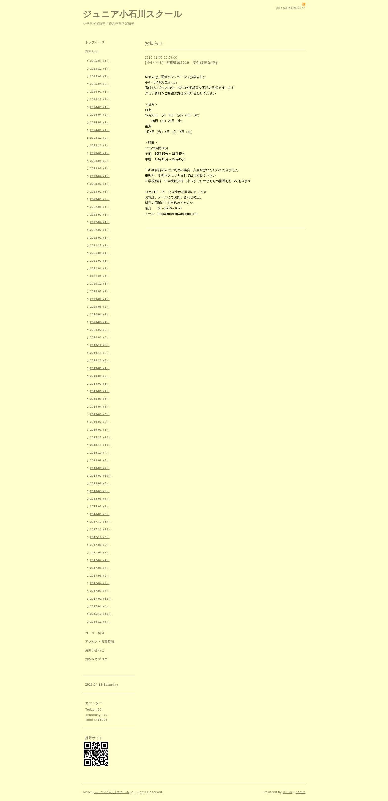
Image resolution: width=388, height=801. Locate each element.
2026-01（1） (100, 60)
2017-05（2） (100, 575)
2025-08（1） (100, 76)
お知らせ (91, 51)
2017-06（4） (100, 567)
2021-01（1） (100, 276)
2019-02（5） (100, 421)
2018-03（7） (100, 498)
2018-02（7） (100, 506)
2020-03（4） (100, 322)
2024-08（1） (100, 107)
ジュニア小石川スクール (132, 14)
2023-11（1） (100, 145)
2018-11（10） (100, 444)
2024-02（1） (100, 122)
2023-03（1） (100, 183)
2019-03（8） (100, 414)
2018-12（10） (100, 437)
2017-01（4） (100, 606)
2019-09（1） (100, 368)
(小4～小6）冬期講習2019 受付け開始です (182, 63)
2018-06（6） (100, 483)
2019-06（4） (100, 391)
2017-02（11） (100, 598)
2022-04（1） (100, 222)
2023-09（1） (100, 153)
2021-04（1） (100, 268)
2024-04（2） (100, 114)
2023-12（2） (100, 137)
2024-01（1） (100, 130)
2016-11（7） (100, 621)
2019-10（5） (100, 360)
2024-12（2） (100, 99)
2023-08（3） (100, 160)
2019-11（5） (100, 352)
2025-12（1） (100, 68)
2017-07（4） (100, 560)
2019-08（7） (100, 375)
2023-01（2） (100, 199)
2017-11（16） (100, 529)
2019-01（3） (100, 429)
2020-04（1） (100, 314)
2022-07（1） (100, 214)
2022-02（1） (100, 229)
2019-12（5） (100, 345)
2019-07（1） (100, 383)
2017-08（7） (100, 552)
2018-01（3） (100, 514)
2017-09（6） (100, 544)
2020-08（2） (100, 291)
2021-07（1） (100, 260)
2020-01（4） (100, 337)
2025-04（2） (100, 84)
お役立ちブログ (96, 659)
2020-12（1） (100, 283)
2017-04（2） (100, 583)
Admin (300, 792)
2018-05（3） (100, 491)
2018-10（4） (100, 452)
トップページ (94, 42)
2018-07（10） (100, 475)
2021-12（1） (100, 245)
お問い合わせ (94, 650)
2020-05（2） (100, 306)
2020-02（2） (100, 329)
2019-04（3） (100, 406)
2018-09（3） (100, 460)
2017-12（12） (100, 521)
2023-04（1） (100, 176)
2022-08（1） (100, 206)
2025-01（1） (100, 91)
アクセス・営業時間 (99, 641)
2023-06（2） (100, 168)
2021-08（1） (100, 252)
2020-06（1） (100, 299)
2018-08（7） (100, 468)
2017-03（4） (100, 590)
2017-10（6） (100, 537)
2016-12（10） (100, 613)
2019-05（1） (100, 398)
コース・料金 (94, 633)
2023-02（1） (100, 191)
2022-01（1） (100, 237)
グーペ (287, 792)
